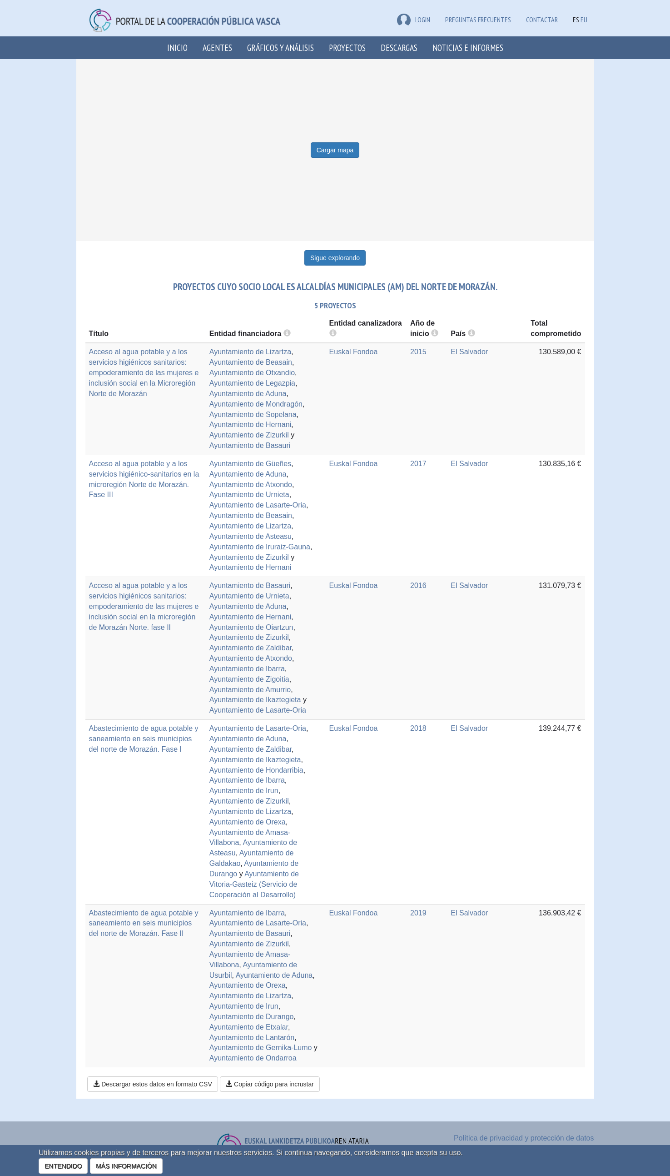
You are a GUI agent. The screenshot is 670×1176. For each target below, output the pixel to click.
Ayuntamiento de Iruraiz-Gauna (259, 547)
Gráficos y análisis (280, 47)
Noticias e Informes (467, 47)
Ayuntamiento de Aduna (248, 393)
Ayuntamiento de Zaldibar (250, 648)
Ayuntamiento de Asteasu (250, 536)
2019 (418, 913)
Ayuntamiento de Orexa (247, 822)
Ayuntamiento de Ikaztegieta (255, 700)
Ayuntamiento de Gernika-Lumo (260, 1047)
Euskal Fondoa (353, 352)
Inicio (177, 47)
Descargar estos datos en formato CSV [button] (152, 1084)
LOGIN (413, 19)
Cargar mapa (335, 150)
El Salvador (469, 352)
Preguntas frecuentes (478, 19)
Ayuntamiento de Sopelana (253, 414)
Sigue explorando (335, 257)
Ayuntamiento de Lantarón (251, 1037)
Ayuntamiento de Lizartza (250, 352)
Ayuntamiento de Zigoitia (249, 679)
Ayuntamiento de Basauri (249, 445)
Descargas (399, 47)
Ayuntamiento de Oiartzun (251, 627)
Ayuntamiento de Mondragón (256, 404)
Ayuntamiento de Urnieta (249, 494)
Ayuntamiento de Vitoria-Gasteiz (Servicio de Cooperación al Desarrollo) (254, 884)
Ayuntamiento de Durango (251, 1016)
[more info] (434, 333)
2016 (418, 585)
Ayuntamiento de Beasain (250, 362)
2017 (418, 463)
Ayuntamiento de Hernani (250, 424)
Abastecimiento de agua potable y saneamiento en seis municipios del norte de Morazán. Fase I (144, 738)
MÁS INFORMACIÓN (126, 1166)
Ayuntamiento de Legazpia (252, 383)
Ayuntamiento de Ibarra (247, 669)
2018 (418, 728)
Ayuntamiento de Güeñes (250, 463)
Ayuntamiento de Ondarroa (253, 1058)
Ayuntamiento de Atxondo (250, 484)
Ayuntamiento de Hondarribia (256, 770)
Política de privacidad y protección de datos (524, 1138)
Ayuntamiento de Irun (243, 790)
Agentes (217, 47)
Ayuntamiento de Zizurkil (249, 435)
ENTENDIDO (63, 1166)
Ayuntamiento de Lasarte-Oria (257, 505)
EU (584, 19)
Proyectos (347, 47)
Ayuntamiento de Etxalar (248, 1027)
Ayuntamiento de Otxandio (252, 373)
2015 (418, 352)
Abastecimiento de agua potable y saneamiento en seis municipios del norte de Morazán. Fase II (144, 923)
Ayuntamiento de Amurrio (250, 690)
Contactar (542, 19)
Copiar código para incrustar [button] (270, 1084)
